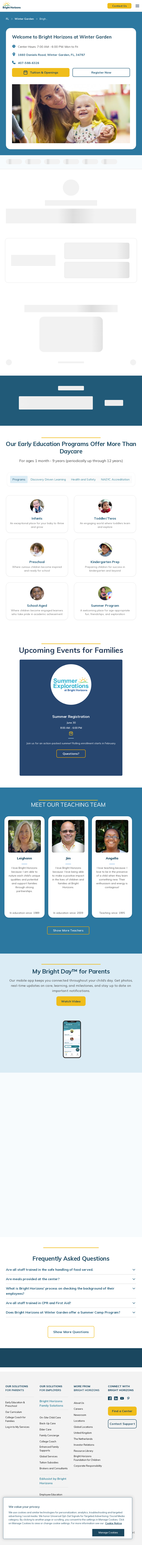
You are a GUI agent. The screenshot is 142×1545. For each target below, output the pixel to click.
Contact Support (122, 1424)
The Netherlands (83, 1438)
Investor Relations (84, 1444)
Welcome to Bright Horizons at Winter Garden (62, 37)
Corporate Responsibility (88, 1465)
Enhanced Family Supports (49, 1448)
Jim (68, 858)
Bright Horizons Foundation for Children (87, 1458)
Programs (18, 479)
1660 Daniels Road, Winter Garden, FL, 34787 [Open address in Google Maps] (51, 55)
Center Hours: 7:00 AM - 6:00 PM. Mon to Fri (48, 46)
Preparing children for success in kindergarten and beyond (105, 568)
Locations (79, 1420)
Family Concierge (49, 1435)
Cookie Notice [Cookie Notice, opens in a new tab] (113, 1523)
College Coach (48, 1441)
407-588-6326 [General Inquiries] (28, 63)
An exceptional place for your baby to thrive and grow (37, 525)
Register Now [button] (101, 72)
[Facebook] (110, 1398)
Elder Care (45, 1429)
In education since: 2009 (68, 913)
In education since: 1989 (24, 913)
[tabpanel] (71, 718)
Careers (78, 1408)
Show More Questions (71, 1332)
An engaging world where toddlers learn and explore (105, 525)
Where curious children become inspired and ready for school (37, 568)
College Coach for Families (15, 1419)
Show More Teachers (68, 930)
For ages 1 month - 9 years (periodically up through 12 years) (71, 460)
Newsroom (80, 1414)
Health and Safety (83, 479)
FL (7, 18)
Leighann (24, 858)
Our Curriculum (13, 1411)
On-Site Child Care (50, 1417)
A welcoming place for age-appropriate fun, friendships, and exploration (105, 612)
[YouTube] (122, 1398)
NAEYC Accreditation (115, 479)
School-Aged (37, 605)
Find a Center (122, 1411)
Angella (112, 858)
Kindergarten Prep (105, 562)
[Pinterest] (128, 1398)
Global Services (49, 1456)
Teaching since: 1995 (112, 913)
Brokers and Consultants (54, 1468)
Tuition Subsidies (49, 1462)
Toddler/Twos (105, 518)
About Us (79, 1402)
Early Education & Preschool (15, 1404)
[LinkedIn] (116, 1398)
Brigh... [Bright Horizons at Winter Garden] (44, 18)
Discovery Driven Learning (48, 479)
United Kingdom (83, 1432)
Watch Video (71, 1001)
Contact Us (119, 5)
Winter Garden (24, 18)
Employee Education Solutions (51, 1496)
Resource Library (83, 1450)
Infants (37, 518)
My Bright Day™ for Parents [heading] (71, 971)
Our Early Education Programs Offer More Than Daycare (71, 447)
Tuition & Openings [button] (40, 72)
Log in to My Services (17, 1426)
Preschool (37, 562)
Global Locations (83, 1426)
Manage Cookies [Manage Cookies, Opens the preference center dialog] (108, 1532)
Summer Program (105, 605)
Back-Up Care (48, 1423)
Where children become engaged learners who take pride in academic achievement (37, 612)
